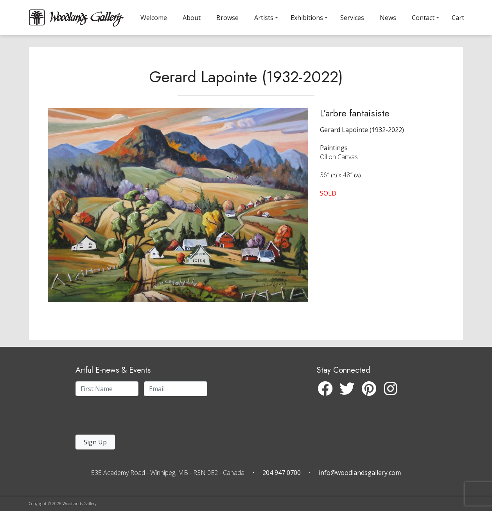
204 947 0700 (281, 472)
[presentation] (123, 417)
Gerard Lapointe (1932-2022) (246, 83)
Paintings (334, 154)
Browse (227, 17)
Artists (263, 17)
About (192, 17)
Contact (423, 17)
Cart (458, 17)
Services (352, 17)
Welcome (153, 17)
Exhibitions (307, 17)
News (388, 17)
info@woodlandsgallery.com (360, 472)
